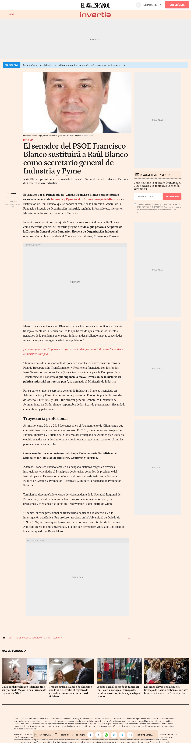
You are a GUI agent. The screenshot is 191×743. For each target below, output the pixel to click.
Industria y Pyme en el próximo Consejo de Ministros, (85, 199)
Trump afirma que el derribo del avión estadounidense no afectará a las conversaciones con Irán (74, 65)
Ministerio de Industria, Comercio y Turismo (29, 638)
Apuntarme (172, 196)
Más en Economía (14, 651)
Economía (28, 140)
